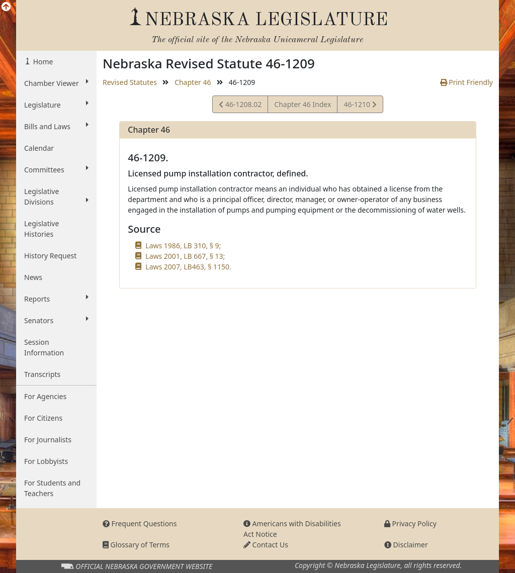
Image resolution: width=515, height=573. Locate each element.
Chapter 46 (193, 82)
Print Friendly (466, 82)
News (33, 277)
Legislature (56, 105)
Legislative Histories (41, 229)
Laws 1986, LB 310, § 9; (183, 245)
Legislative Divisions (56, 196)
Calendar (39, 148)
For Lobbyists (46, 461)
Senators (56, 320)
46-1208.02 (240, 106)
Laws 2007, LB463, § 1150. (188, 266)
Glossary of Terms (136, 544)
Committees (56, 169)
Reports (56, 299)
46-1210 (359, 106)
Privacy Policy (410, 523)
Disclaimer (406, 544)
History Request (50, 255)
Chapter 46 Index (302, 104)
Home (42, 61)
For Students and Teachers (52, 488)
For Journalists (47, 439)
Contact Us (265, 544)
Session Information (44, 347)
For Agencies (45, 396)
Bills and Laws (56, 126)
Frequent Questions (140, 523)
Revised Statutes (130, 82)
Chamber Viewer (56, 83)
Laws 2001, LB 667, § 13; (185, 256)
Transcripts (42, 374)
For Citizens (43, 418)
